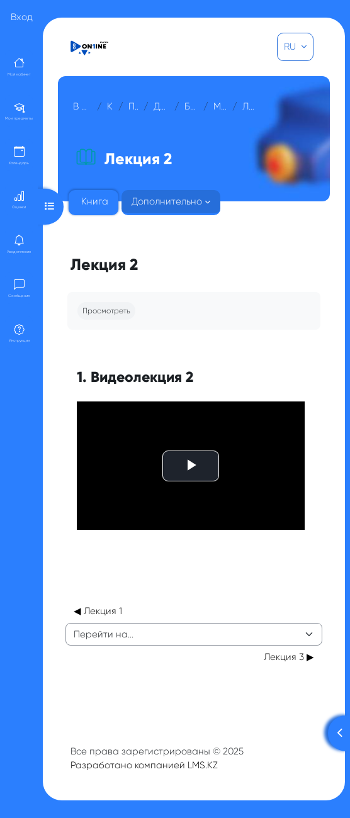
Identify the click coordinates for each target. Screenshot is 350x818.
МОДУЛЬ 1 (220, 106)
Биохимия (191, 106)
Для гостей (161, 106)
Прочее (133, 106)
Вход (22, 17)
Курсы (110, 106)
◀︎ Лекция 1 (98, 611)
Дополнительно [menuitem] (167, 201)
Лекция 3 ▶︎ (289, 657)
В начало (82, 106)
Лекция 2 (248, 106)
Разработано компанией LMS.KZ (144, 765)
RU (291, 46)
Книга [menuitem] (94, 201)
